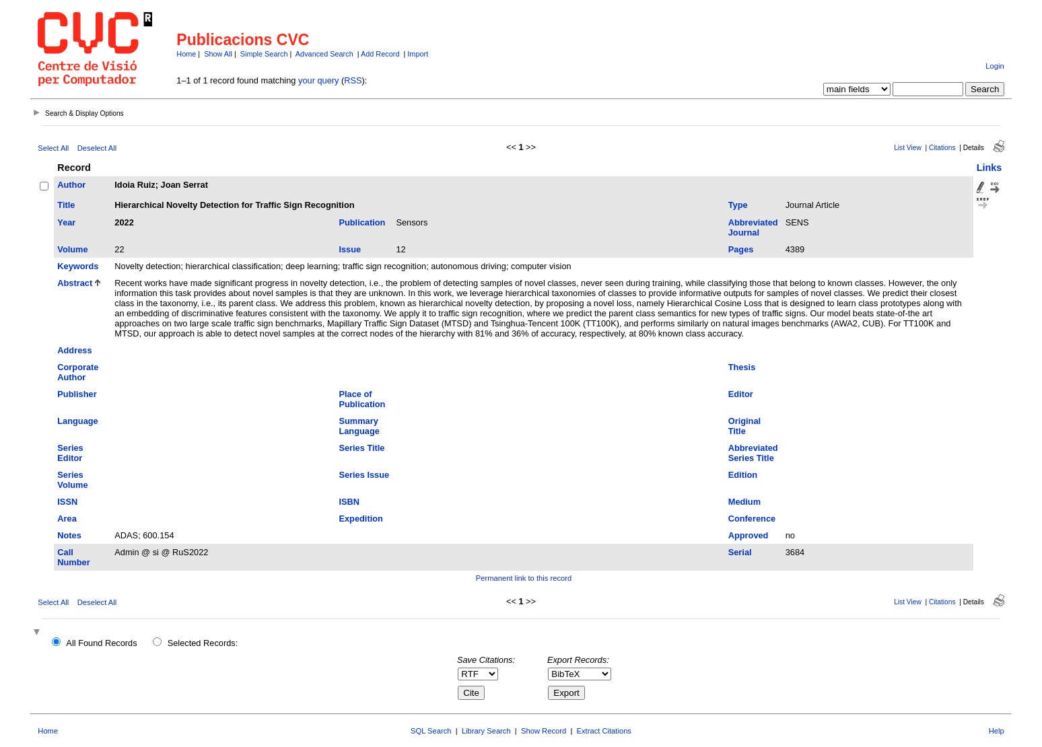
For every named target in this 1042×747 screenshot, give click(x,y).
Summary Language (359, 426)
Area (66, 518)
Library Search (486, 731)
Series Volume (72, 480)
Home (186, 54)
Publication (362, 222)
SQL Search (431, 731)
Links (989, 167)
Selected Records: (203, 643)
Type (738, 205)
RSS (352, 80)
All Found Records (101, 643)
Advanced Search (324, 54)
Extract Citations (604, 731)
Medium (744, 502)
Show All (218, 54)
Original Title (744, 426)
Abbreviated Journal (753, 227)
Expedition (360, 518)
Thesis (742, 367)
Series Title (361, 448)
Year (66, 222)
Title (66, 205)
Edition (742, 475)
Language (77, 421)
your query (318, 80)
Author (71, 185)
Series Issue (364, 475)
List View (908, 147)
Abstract (74, 283)
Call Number (73, 557)
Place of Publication (362, 399)
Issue (350, 249)
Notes (69, 535)
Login (994, 66)
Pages (741, 249)
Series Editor (70, 453)
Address (74, 350)
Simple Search (264, 54)
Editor (740, 394)
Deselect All (96, 148)
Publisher (76, 394)
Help (996, 731)
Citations (942, 147)
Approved (748, 535)
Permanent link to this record (523, 578)
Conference (751, 518)
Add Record (380, 54)
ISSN (67, 502)
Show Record (543, 731)
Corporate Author (77, 372)
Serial (740, 552)
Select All (53, 148)
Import (417, 54)
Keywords (77, 266)
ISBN (349, 502)
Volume (72, 249)
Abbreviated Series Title (753, 453)
